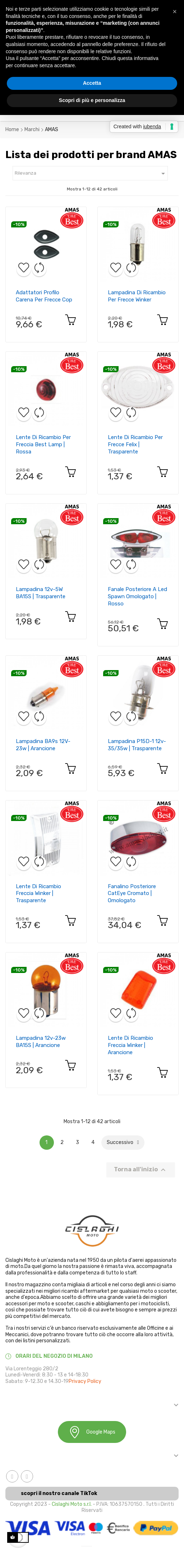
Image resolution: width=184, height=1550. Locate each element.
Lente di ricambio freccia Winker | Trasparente (38, 893)
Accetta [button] (92, 83)
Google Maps (92, 1432)
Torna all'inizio (140, 1170)
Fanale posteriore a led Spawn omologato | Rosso (137, 596)
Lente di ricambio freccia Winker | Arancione (130, 1045)
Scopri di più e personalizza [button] (92, 100)
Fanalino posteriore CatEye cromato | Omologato (132, 893)
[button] (174, 11)
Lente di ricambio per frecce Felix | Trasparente (135, 444)
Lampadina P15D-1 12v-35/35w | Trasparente (137, 745)
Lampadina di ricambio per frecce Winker (137, 296)
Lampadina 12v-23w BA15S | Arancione (41, 1041)
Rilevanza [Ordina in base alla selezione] (91, 173)
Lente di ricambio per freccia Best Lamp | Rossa (43, 444)
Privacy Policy (85, 1381)
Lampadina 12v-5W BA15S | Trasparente (40, 593)
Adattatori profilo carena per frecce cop (44, 296)
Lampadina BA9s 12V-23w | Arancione (43, 745)
